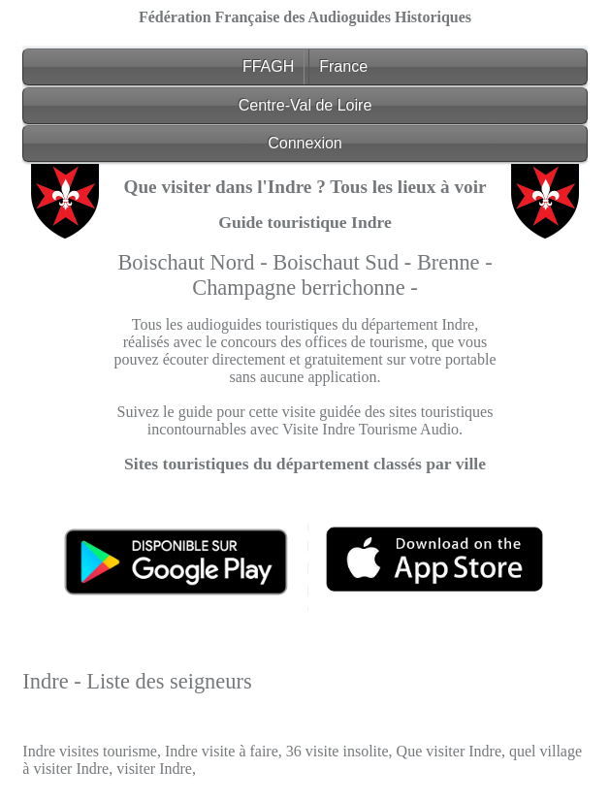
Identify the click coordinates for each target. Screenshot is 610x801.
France (343, 66)
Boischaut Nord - (195, 262)
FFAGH (268, 66)
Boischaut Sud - (345, 262)
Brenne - (455, 262)
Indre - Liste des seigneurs (136, 681)
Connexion (305, 143)
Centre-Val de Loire (305, 105)
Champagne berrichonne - (305, 287)
